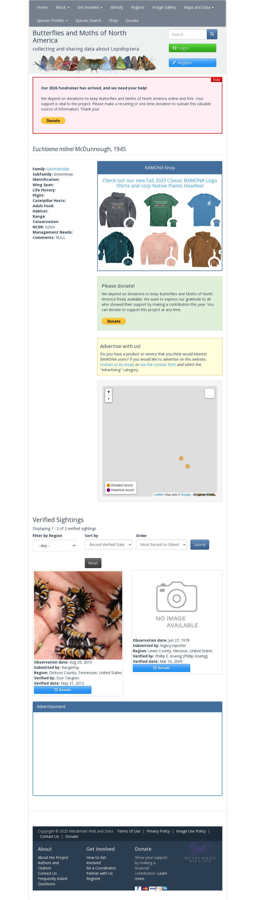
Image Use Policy (191, 831)
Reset (93, 562)
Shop (113, 20)
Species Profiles (52, 20)
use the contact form (158, 364)
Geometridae (58, 168)
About (63, 7)
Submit (200, 544)
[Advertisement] (127, 753)
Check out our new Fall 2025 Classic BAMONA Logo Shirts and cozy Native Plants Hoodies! (159, 183)
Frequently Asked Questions (52, 881)
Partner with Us (99, 873)
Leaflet (158, 494)
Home (42, 7)
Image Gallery (164, 7)
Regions (138, 7)
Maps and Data (199, 7)
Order (141, 535)
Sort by (91, 535)
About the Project (53, 857)
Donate (132, 20)
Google (185, 494)
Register (93, 878)
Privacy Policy (158, 831)
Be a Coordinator (101, 867)
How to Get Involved (96, 860)
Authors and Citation (48, 865)
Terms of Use (128, 831)
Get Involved (89, 7)
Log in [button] (180, 47)
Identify (116, 7)
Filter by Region (47, 535)
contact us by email (116, 364)
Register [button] (182, 62)
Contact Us (49, 836)
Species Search (88, 20)
